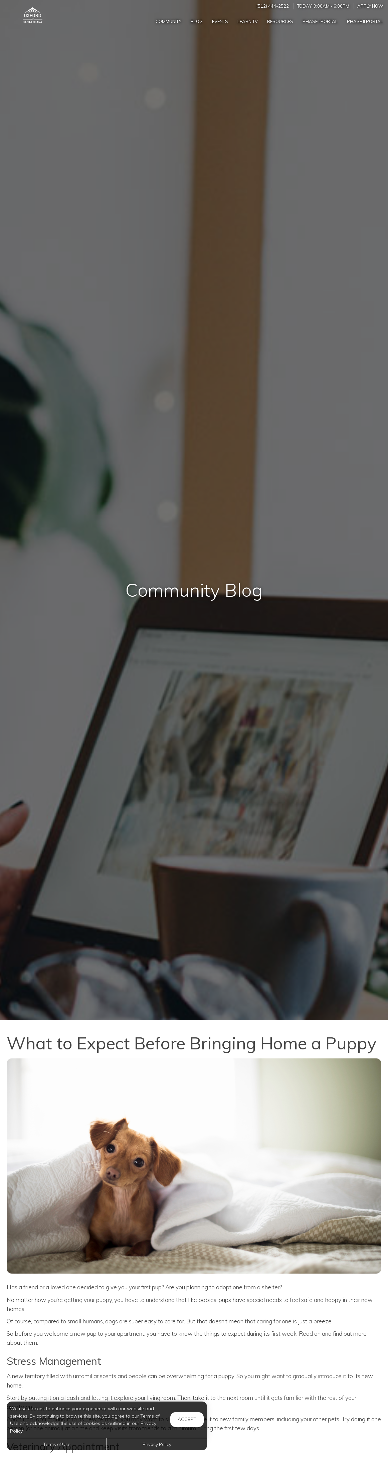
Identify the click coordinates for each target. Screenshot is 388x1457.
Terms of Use (56, 1444)
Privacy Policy (157, 1444)
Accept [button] (187, 1419)
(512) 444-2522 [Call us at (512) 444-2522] (272, 6)
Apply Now (370, 6)
